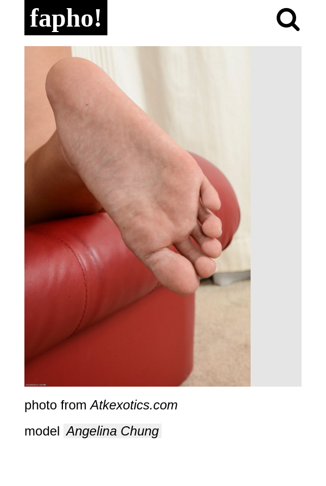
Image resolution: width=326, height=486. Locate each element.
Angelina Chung (112, 431)
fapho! (66, 17)
